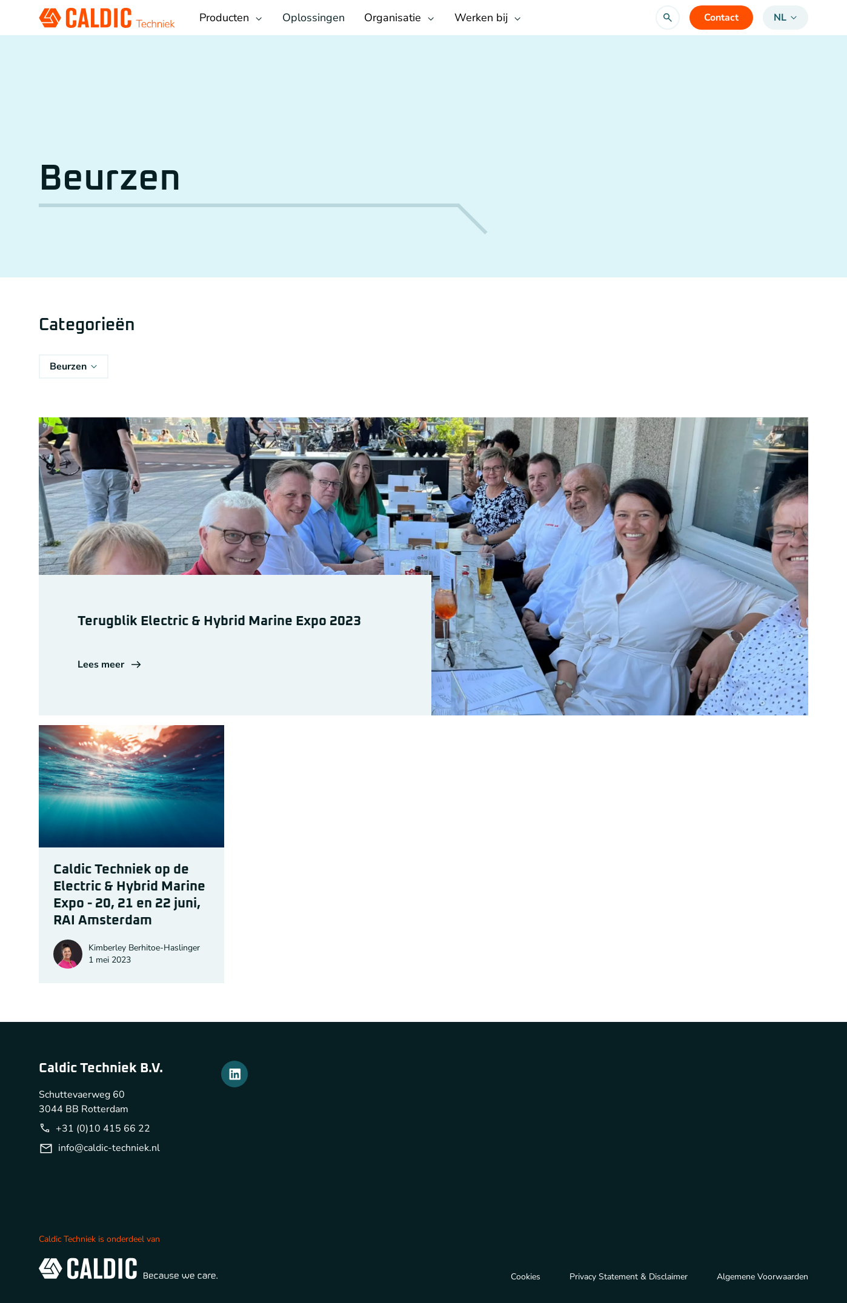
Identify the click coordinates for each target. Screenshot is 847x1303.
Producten (231, 17)
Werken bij (488, 17)
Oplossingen (313, 17)
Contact (721, 17)
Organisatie (399, 17)
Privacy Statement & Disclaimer (629, 1276)
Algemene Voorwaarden (762, 1276)
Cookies (525, 1276)
